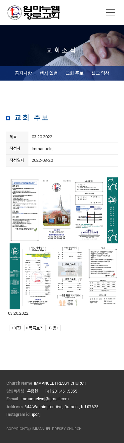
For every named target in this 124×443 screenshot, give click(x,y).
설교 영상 (100, 73)
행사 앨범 (49, 73)
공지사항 (23, 73)
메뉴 (110, 12)
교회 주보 (74, 73)
